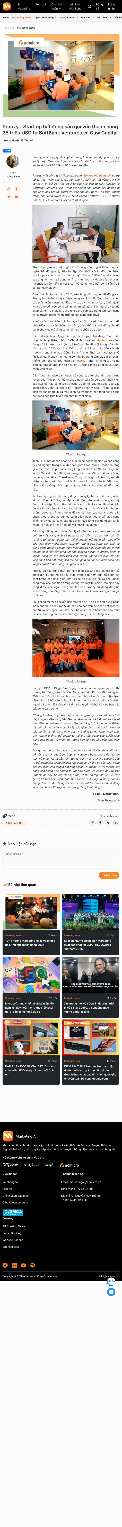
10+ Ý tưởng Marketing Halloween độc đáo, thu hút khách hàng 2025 (30, 942)
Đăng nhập (111, 6)
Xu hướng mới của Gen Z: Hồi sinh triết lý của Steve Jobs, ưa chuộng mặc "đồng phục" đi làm (89, 1007)
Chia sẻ (7, 151)
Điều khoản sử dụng (15, 1202)
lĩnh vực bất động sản (96, 175)
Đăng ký (99, 6)
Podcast (41, 4)
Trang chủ (8, 27)
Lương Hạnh (11, 140)
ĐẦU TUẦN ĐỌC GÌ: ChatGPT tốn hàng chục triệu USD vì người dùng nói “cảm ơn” (30, 1070)
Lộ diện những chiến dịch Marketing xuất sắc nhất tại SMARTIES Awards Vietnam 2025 (87, 945)
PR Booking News (14, 1226)
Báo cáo (87, 18)
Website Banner (13, 1240)
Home (6, 17)
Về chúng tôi (11, 1182)
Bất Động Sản (15, 823)
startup (101, 340)
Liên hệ (118, 17)
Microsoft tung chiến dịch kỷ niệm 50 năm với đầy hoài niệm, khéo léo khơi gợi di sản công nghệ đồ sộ (29, 1007)
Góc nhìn (104, 18)
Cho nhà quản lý (56, 6)
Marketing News (21, 17)
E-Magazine (24, 6)
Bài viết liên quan (19, 885)
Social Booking (12, 1233)
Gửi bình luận (109, 875)
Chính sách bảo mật (15, 1195)
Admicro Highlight (75, 6)
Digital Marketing (46, 18)
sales (80, 360)
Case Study (69, 18)
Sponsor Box (11, 1246)
